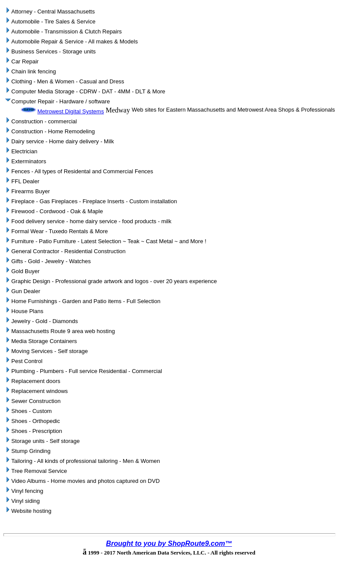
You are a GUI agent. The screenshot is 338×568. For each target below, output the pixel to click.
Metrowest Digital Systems (62, 111)
